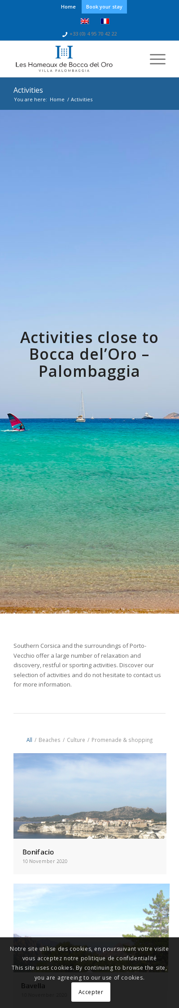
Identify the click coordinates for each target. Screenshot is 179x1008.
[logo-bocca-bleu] (74, 59)
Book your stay (104, 6)
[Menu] (153, 59)
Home (68, 6)
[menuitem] (68, 7)
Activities (28, 90)
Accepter (91, 992)
